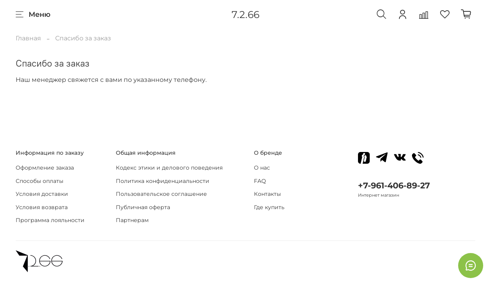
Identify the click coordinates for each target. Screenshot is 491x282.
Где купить (269, 207)
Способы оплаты (39, 180)
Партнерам (132, 220)
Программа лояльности (50, 220)
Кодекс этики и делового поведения (169, 167)
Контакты (267, 193)
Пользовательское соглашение (161, 193)
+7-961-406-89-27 (394, 185)
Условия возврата (42, 207)
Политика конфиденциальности (162, 180)
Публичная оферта (143, 207)
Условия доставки (42, 193)
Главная (28, 38)
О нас (262, 167)
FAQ (260, 180)
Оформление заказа (45, 167)
